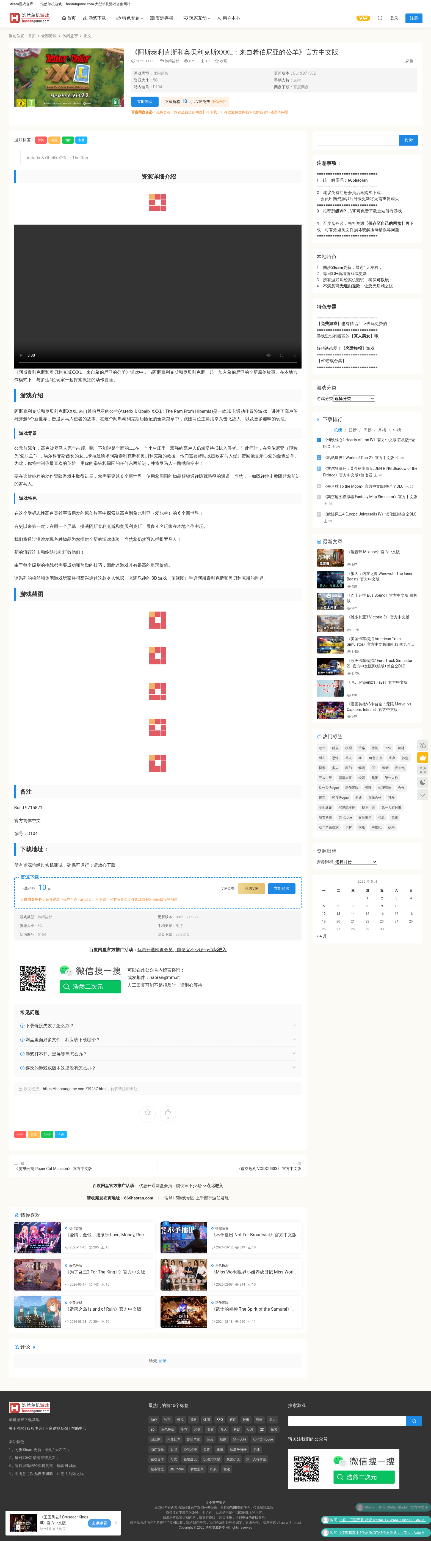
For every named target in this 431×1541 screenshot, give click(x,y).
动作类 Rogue (329, 788)
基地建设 (325, 807)
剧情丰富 (345, 778)
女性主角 (365, 817)
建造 (322, 798)
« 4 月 (322, 936)
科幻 (348, 768)
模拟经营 (221, 1228)
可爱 (391, 798)
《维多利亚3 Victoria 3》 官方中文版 (378, 617)
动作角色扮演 (329, 827)
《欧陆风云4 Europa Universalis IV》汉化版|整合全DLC (369, 514)
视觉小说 (368, 807)
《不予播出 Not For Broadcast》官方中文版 (254, 1234)
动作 (68, 140)
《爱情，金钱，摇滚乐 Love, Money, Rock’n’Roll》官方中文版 (104, 1235)
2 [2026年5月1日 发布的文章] (382, 898)
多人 (335, 768)
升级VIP (219, 101)
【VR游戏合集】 (332, 360)
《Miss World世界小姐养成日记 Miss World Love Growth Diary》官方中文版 (253, 1272)
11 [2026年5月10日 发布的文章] (411, 906)
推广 (413, 61)
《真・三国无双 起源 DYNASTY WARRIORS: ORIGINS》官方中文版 (382, 1521)
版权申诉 (34, 1428)
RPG (388, 748)
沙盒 (405, 758)
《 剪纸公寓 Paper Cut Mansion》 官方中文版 (53, 1168)
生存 (392, 758)
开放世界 (325, 778)
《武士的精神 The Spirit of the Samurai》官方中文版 (253, 1309)
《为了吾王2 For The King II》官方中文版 (105, 1272)
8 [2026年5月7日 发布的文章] (367, 906)
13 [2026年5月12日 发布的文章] (338, 914)
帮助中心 (79, 1428)
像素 (385, 768)
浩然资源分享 (215, 1527)
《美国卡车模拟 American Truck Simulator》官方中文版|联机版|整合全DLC (379, 644)
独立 (335, 748)
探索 (322, 768)
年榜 (397, 430)
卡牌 (348, 827)
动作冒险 (75, 1228)
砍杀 (391, 827)
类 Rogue (345, 817)
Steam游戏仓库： (23, 4)
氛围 (375, 778)
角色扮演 (75, 1265)
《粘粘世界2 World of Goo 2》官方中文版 (358, 458)
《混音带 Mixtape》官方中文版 (373, 552)
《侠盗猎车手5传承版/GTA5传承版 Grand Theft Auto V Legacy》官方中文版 (381, 1533)
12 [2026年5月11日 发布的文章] (324, 914)
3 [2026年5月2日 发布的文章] (396, 898)
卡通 (81, 140)
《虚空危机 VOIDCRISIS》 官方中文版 (269, 1168)
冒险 (54, 140)
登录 (162, 1360)
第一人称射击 (391, 807)
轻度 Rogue (340, 798)
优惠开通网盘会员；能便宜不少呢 (182, 949)
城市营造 (325, 817)
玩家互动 (195, 18)
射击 (322, 758)
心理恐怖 (384, 788)
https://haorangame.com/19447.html (75, 1089)
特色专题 (128, 18)
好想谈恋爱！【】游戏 (345, 348)
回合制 (400, 768)
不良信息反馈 (56, 1428)
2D (374, 768)
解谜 (401, 748)
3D (360, 758)
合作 (401, 788)
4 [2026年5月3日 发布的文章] (411, 898)
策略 (361, 748)
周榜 (367, 430)
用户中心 (228, 18)
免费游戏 (75, 1303)
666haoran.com (138, 1198)
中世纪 (377, 827)
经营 (361, 778)
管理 (368, 788)
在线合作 (375, 798)
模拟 (348, 748)
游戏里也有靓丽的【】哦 (347, 336)
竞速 (394, 817)
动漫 (361, 768)
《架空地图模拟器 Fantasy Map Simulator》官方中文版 (370, 497)
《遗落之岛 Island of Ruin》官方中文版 (103, 1309)
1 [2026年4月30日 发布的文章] (367, 898)
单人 (348, 758)
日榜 (353, 430)
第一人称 (391, 778)
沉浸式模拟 (347, 807)
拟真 (381, 817)
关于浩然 (16, 1428)
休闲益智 (172, 61)
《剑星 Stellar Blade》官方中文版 (401, 1507)
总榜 (338, 430)
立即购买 (145, 101)
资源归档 (325, 861)
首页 (69, 18)
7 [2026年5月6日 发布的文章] (353, 906)
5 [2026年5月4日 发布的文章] (324, 906)
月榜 (382, 430)
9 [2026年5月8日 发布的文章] (382, 906)
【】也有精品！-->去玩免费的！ (354, 323)
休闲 (41, 140)
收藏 (221, 61)
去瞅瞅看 (99, 1523)
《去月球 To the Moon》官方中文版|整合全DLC (363, 486)
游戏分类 (325, 398)
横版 (361, 827)
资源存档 (161, 18)
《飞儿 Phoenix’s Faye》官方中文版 (377, 682)
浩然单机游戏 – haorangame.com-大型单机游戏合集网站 (85, 4)
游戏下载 (94, 18)
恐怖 (335, 758)
